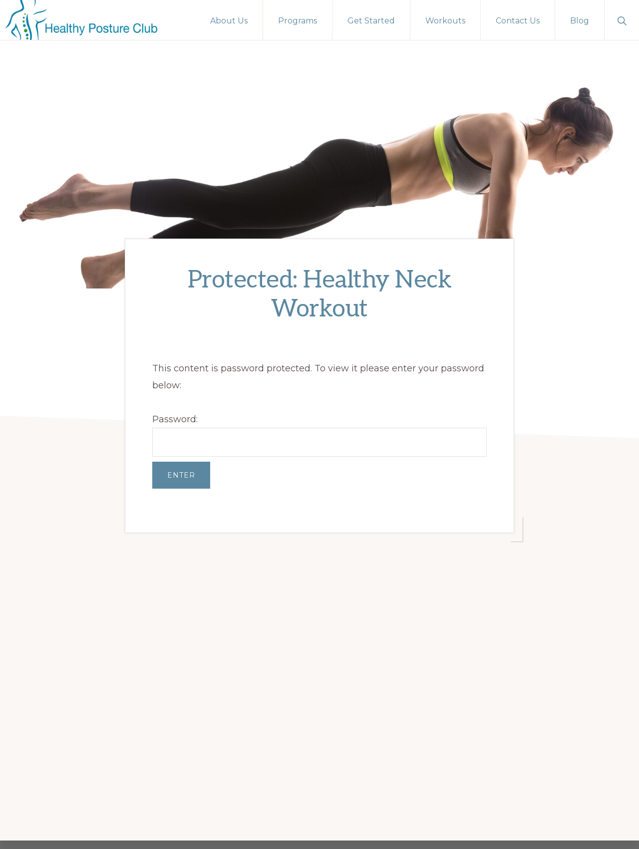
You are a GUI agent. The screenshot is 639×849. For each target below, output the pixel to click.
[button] (622, 20)
